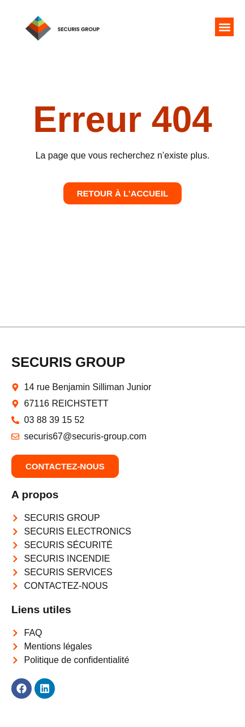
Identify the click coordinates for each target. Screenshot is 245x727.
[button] (224, 27)
